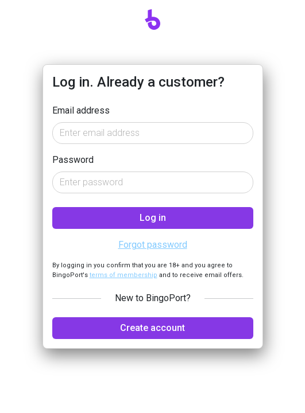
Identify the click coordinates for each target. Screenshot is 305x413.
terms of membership (123, 275)
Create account (152, 327)
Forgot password (152, 244)
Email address (81, 110)
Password (73, 159)
